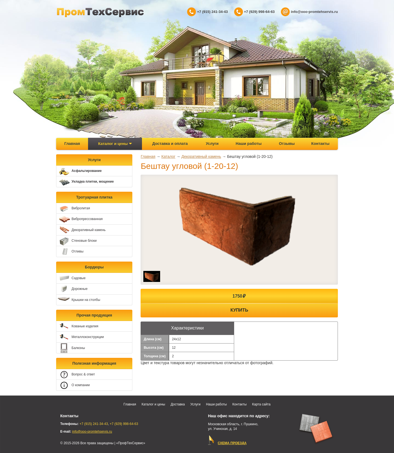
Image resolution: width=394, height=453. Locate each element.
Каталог (168, 156)
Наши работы (249, 143)
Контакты (320, 143)
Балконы (70, 348)
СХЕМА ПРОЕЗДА (232, 443)
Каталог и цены (115, 143)
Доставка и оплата (170, 143)
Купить (239, 310)
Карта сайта (261, 404)
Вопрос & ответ (75, 374)
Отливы (69, 252)
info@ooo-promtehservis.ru (314, 12)
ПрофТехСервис (100, 12)
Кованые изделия (77, 326)
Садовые (71, 278)
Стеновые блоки (76, 241)
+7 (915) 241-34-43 (212, 12)
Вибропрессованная (79, 219)
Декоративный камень (81, 230)
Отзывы (287, 143)
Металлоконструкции (80, 337)
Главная (72, 143)
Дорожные (71, 289)
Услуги (212, 143)
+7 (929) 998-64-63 (259, 12)
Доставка (178, 404)
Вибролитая (73, 208)
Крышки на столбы (78, 300)
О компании (73, 385)
